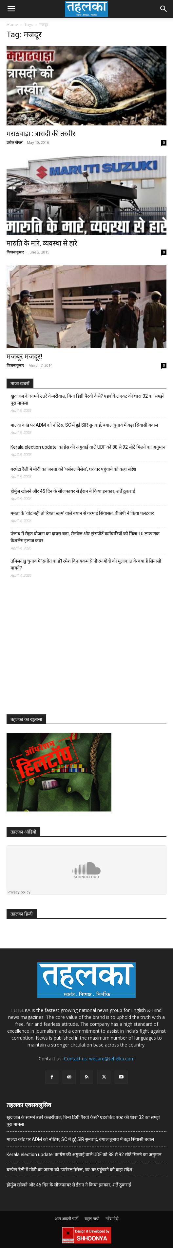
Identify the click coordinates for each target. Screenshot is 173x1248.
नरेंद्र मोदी (112, 1218)
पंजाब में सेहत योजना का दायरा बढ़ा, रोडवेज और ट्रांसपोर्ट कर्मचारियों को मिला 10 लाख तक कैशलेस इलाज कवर (85, 537)
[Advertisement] (56, 652)
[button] (11, 9)
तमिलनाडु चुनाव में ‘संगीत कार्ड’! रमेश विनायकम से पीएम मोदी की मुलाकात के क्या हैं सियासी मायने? (85, 564)
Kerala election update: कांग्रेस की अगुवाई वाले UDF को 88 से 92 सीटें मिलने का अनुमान (87, 447)
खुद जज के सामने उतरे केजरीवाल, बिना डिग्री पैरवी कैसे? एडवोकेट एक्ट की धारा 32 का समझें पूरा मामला (87, 399)
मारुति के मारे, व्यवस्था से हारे (42, 243)
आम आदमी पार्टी (66, 1218)
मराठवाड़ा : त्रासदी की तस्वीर (41, 134)
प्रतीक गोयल (14, 142)
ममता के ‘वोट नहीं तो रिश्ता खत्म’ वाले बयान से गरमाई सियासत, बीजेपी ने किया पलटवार (82, 513)
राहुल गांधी (92, 1218)
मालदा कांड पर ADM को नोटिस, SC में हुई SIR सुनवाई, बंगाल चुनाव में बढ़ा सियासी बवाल (84, 425)
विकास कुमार (15, 252)
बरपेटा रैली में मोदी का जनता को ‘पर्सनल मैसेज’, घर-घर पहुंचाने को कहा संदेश (73, 469)
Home (12, 24)
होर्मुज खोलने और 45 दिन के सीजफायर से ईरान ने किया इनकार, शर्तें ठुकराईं (72, 491)
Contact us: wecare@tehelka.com (99, 1058)
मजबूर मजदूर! (24, 356)
